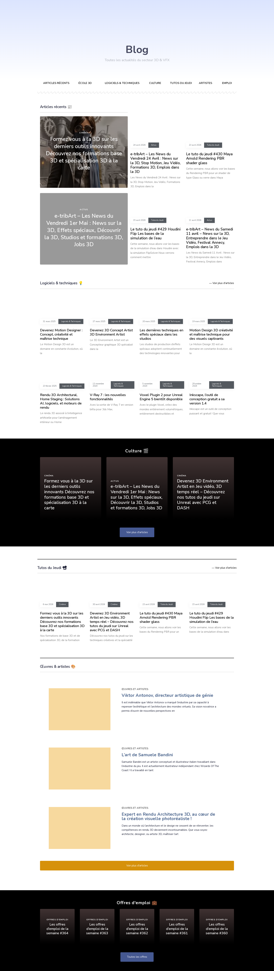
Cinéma (83, 132)
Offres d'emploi (57, 920)
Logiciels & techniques (122, 83)
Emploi (227, 83)
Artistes (205, 83)
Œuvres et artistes (135, 689)
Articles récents (56, 83)
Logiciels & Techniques (71, 321)
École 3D (85, 83)
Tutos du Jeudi (181, 83)
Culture (155, 83)
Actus (84, 209)
